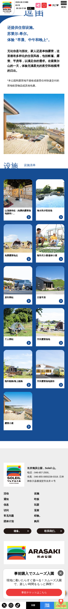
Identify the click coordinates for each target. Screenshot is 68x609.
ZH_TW (52, 5)
